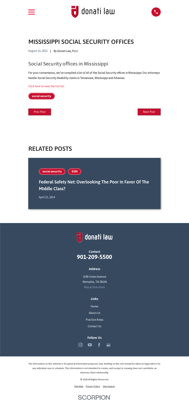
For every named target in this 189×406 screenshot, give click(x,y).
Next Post (148, 112)
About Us (94, 314)
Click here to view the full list (46, 86)
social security (41, 96)
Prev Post (41, 112)
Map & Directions (94, 288)
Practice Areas (94, 320)
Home (94, 307)
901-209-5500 (94, 258)
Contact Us (94, 327)
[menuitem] (78, 387)
